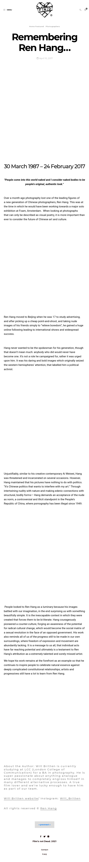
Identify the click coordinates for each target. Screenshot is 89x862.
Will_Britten (70, 798)
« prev (41, 824)
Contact (44, 850)
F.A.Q (44, 854)
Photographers (53, 26)
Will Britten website (21, 798)
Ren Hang (48, 808)
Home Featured (36, 26)
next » (47, 824)
